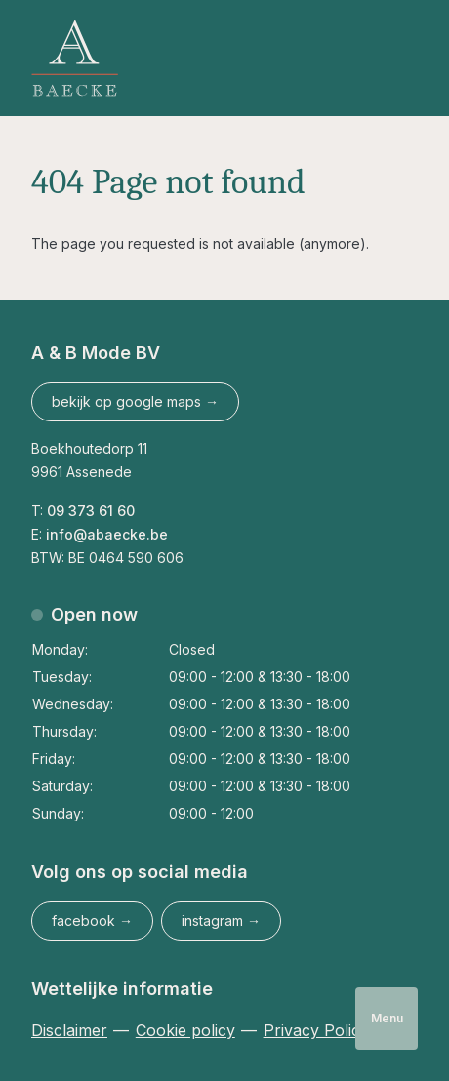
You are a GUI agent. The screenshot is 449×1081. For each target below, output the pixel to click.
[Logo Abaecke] (74, 58)
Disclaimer (69, 1030)
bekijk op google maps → (135, 401)
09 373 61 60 (91, 510)
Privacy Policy (316, 1030)
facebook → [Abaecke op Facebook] (92, 920)
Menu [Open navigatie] (387, 1018)
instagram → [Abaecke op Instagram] (221, 920)
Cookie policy (185, 1030)
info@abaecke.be (109, 534)
